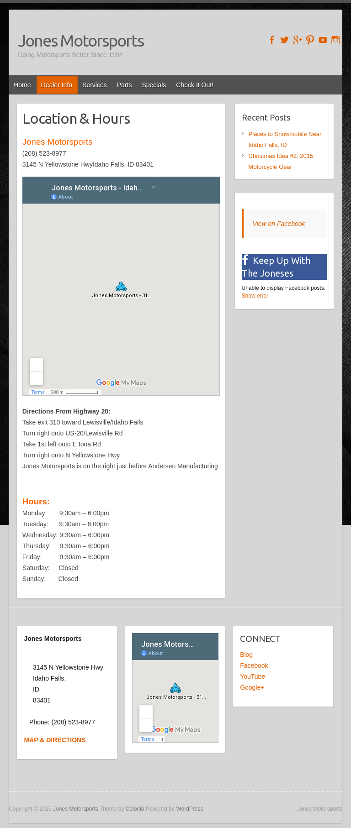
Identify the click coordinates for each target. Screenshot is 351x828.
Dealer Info (56, 85)
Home (22, 85)
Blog (246, 654)
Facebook (254, 665)
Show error (255, 296)
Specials (154, 85)
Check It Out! (194, 85)
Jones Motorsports (81, 40)
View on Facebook (279, 223)
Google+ (252, 687)
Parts (124, 85)
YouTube (252, 676)
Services (94, 85)
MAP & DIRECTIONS (54, 740)
